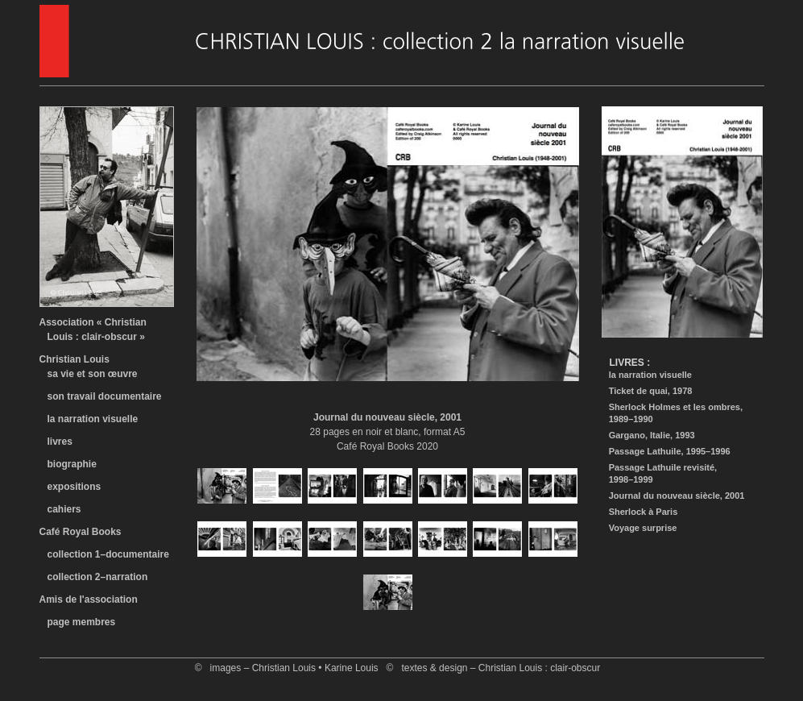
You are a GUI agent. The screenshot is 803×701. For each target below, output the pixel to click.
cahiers (60, 509)
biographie (68, 464)
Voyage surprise (639, 528)
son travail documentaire (100, 396)
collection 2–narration (98, 577)
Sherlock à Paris (640, 511)
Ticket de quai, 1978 (647, 391)
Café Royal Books (80, 531)
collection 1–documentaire (108, 554)
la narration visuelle (89, 419)
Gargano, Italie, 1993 (648, 435)
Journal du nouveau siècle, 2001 (673, 495)
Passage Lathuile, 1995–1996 (666, 451)
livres (55, 441)
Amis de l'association (88, 599)
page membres (82, 622)
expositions (70, 486)
